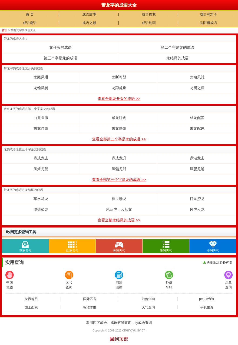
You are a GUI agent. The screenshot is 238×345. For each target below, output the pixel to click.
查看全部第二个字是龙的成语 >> (119, 139)
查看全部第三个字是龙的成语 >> (119, 180)
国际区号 (89, 299)
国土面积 (31, 307)
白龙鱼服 (40, 118)
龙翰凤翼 (40, 88)
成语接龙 (149, 14)
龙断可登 (119, 77)
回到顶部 (119, 339)
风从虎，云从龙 (119, 209)
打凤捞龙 (197, 199)
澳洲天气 (166, 245)
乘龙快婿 (119, 128)
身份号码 (169, 280)
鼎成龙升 (119, 158)
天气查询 (148, 307)
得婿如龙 (40, 209)
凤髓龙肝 (119, 169)
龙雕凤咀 (40, 77)
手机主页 (206, 307)
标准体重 (89, 307)
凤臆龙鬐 (197, 169)
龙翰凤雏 (197, 77)
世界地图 (31, 299)
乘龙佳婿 (40, 128)
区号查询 (69, 280)
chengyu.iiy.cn (133, 330)
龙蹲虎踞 (119, 88)
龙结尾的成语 (177, 58)
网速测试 (119, 280)
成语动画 (149, 23)
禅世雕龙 (119, 199)
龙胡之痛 (197, 88)
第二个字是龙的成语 (177, 47)
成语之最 (89, 23)
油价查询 (148, 299)
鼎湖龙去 (197, 158)
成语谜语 (30, 23)
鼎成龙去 (40, 158)
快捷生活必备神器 (217, 262)
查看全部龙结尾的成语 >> (119, 220)
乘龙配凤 (197, 128)
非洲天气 (213, 245)
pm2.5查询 (207, 299)
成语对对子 (208, 14)
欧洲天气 (72, 245)
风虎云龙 (197, 209)
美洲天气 (119, 245)
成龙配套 (197, 118)
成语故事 (89, 14)
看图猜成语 (208, 23)
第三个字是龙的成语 (60, 58)
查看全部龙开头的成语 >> (119, 99)
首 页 (30, 14)
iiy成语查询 (143, 323)
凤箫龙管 (40, 169)
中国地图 (9, 280)
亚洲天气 (25, 245)
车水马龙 (40, 199)
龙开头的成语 (60, 47)
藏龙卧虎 (119, 118)
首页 (4, 30)
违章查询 (228, 280)
